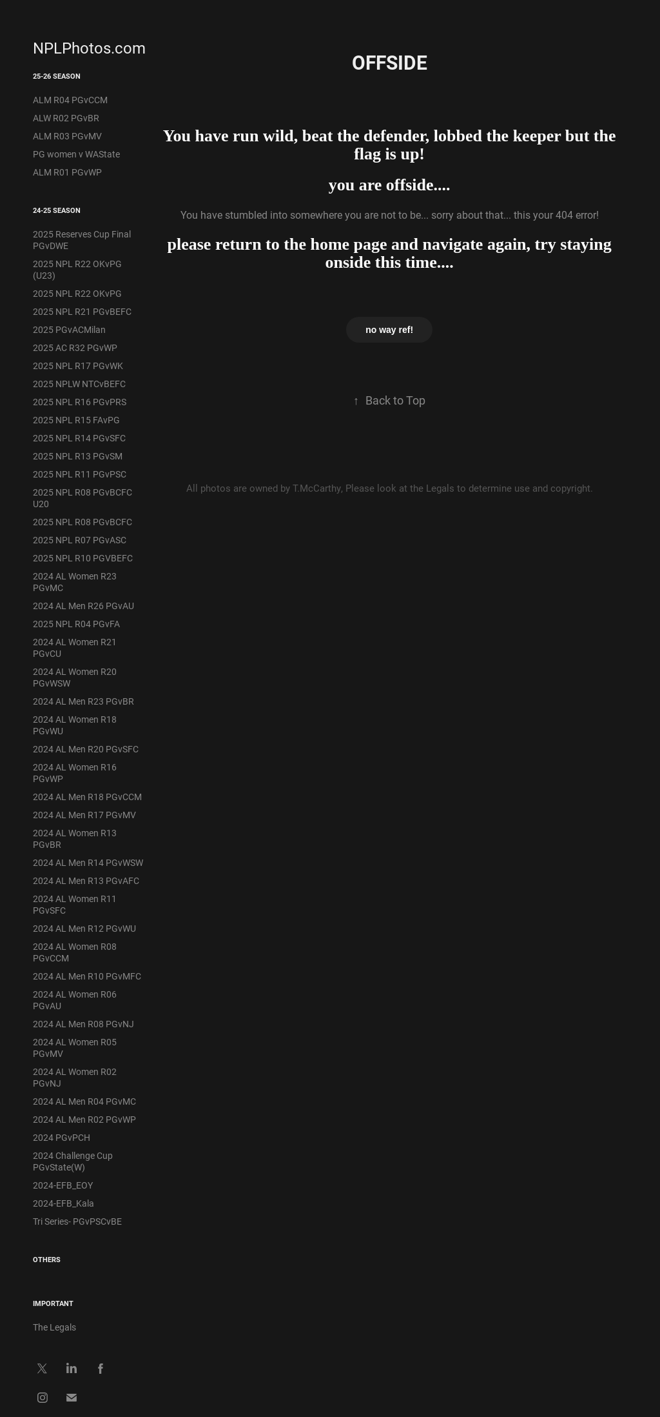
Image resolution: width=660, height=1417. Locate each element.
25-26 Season (57, 76)
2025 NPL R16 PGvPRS (79, 402)
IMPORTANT (53, 1303)
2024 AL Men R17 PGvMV (84, 815)
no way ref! (389, 330)
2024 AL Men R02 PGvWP (84, 1119)
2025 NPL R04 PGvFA (76, 624)
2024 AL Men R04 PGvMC (84, 1101)
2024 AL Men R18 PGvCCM (87, 796)
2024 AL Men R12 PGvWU (84, 928)
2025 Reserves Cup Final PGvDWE (82, 240)
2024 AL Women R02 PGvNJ (75, 1077)
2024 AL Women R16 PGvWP (75, 773)
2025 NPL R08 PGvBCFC (82, 522)
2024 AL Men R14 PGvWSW (88, 862)
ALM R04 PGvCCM (70, 100)
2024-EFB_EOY (63, 1185)
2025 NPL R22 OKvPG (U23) (77, 269)
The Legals (54, 1327)
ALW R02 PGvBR (66, 118)
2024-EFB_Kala (63, 1203)
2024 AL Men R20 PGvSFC (86, 749)
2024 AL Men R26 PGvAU (83, 605)
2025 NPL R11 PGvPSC (79, 474)
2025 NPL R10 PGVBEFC (83, 558)
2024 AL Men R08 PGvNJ (83, 1024)
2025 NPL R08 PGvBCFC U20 (82, 498)
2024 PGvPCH (61, 1137)
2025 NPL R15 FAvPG (76, 420)
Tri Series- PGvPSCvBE (77, 1221)
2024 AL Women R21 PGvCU (75, 647)
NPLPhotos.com (89, 47)
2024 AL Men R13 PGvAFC (86, 880)
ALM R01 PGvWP (67, 172)
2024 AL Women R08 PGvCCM (75, 952)
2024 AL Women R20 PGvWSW (75, 677)
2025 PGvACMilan (69, 329)
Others (47, 1259)
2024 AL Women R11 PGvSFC (75, 904)
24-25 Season (57, 210)
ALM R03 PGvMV (67, 136)
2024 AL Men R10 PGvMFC (87, 976)
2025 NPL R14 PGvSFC (79, 438)
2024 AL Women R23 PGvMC (75, 582)
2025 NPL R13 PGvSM (77, 456)
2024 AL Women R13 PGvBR (75, 838)
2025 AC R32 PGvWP (75, 347)
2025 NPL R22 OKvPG (77, 293)
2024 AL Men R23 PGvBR (83, 701)
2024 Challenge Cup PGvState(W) (73, 1161)
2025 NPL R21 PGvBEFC (82, 311)
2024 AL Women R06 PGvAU (75, 1000)
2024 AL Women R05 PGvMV (75, 1048)
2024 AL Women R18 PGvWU (75, 725)
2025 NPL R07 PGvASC (79, 540)
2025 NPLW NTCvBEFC (79, 383)
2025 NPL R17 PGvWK (78, 365)
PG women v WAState (76, 154)
